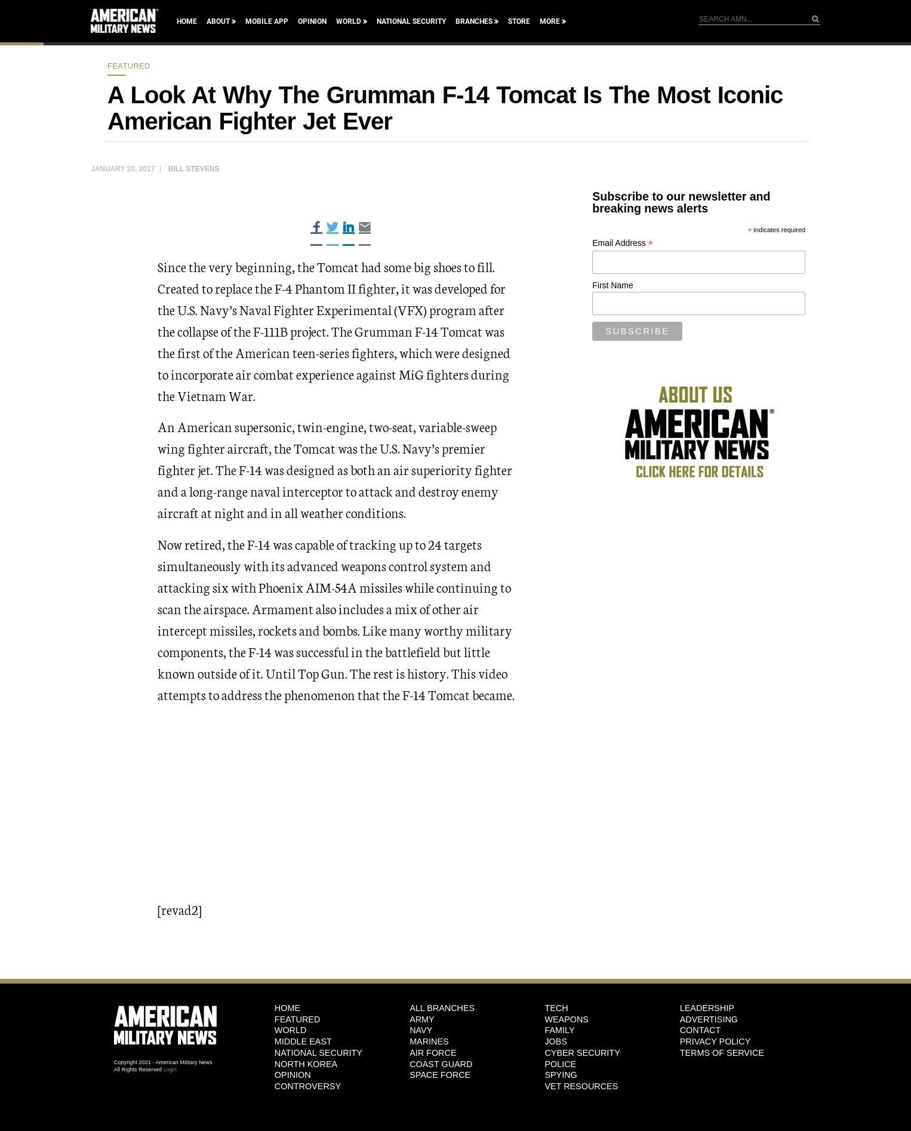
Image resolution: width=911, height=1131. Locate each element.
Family (559, 1030)
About (218, 21)
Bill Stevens (194, 169)
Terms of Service (722, 1053)
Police (560, 1064)
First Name (612, 285)
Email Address (622, 243)
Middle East (303, 1041)
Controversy (308, 1086)
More (550, 21)
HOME (287, 1008)
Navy (421, 1030)
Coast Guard (441, 1064)
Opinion (312, 21)
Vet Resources (581, 1086)
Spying (560, 1075)
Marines (429, 1041)
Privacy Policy (715, 1041)
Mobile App (266, 21)
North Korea (306, 1064)
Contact (700, 1030)
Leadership (707, 1008)
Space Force (440, 1075)
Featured (128, 65)
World (348, 21)
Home (187, 21)
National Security (411, 21)
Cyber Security (582, 1053)
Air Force (433, 1053)
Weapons (566, 1019)
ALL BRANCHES (442, 1008)
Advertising (709, 1019)
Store (519, 21)
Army (422, 1019)
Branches (474, 21)
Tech (556, 1008)
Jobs (555, 1041)
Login (170, 1070)
